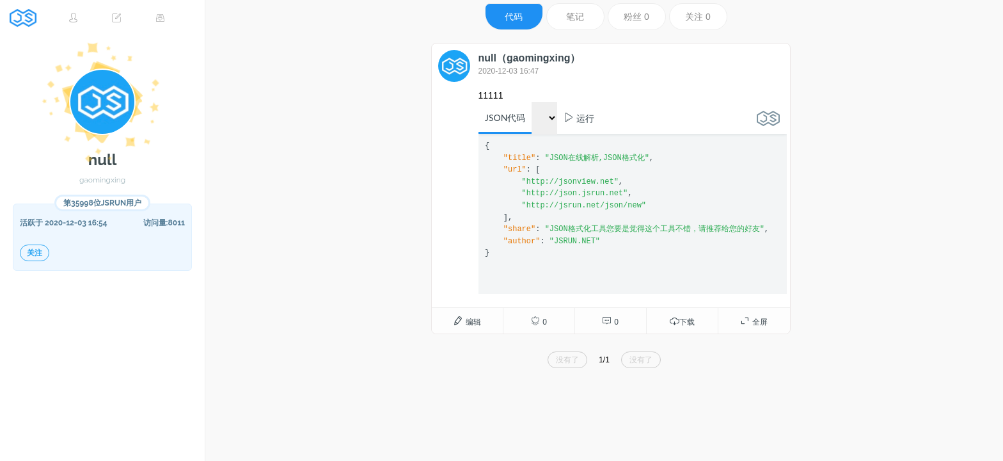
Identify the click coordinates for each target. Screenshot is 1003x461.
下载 (682, 321)
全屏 (753, 321)
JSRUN (27, 17)
